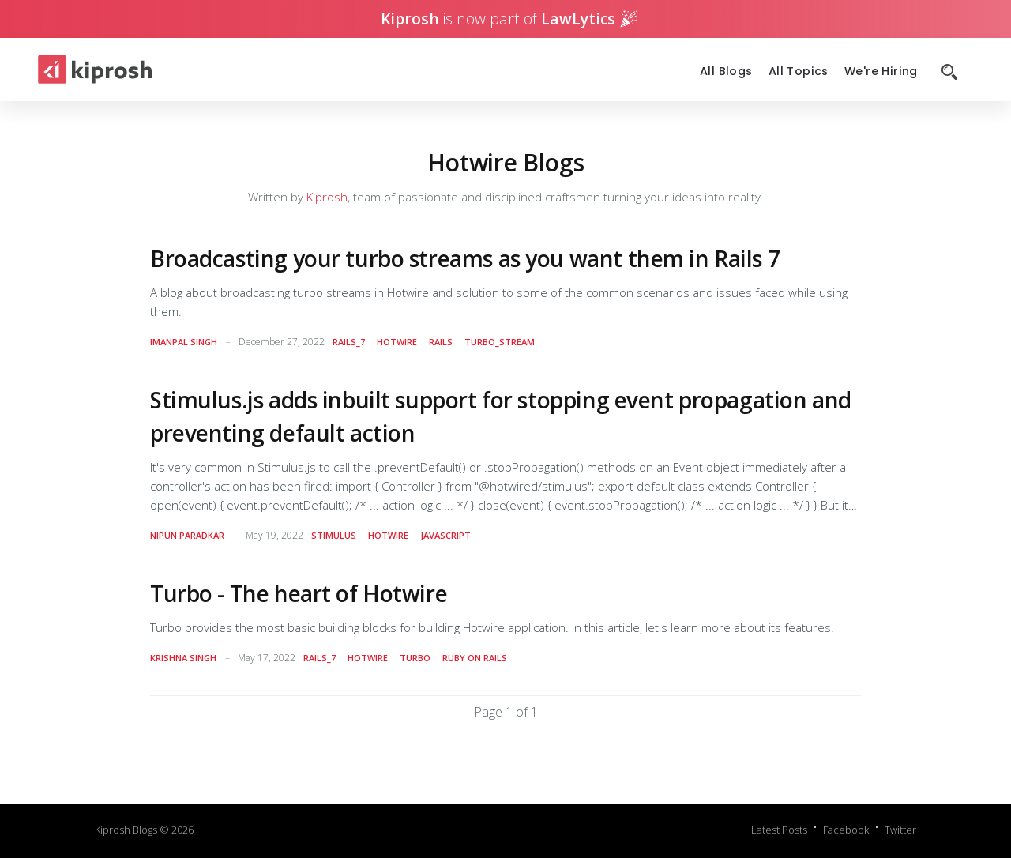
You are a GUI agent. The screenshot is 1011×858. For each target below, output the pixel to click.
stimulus (333, 535)
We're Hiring (881, 71)
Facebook (846, 829)
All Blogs (726, 71)
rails (441, 342)
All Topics (799, 71)
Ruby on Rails (474, 658)
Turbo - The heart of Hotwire (298, 593)
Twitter (900, 829)
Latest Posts (779, 829)
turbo (415, 658)
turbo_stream (499, 342)
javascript (445, 535)
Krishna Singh (183, 658)
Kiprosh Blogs (126, 829)
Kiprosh (327, 197)
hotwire (397, 342)
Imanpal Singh (183, 342)
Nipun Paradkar (187, 535)
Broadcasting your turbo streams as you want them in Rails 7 (465, 258)
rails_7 (349, 342)
